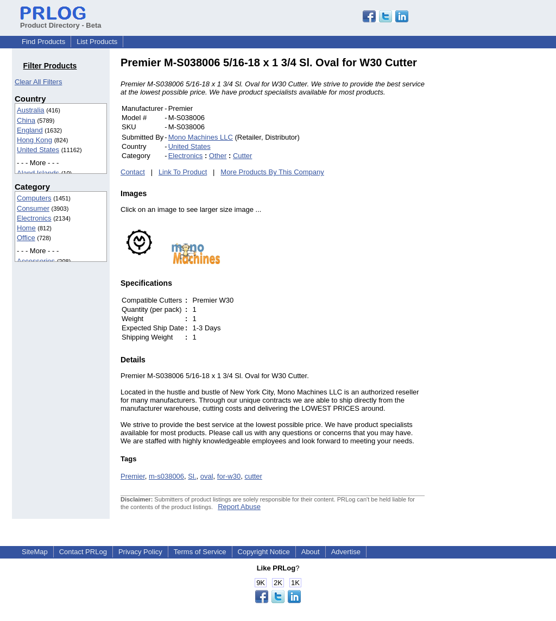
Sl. (192, 476)
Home (26, 228)
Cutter (242, 156)
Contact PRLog (83, 552)
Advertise (346, 552)
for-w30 (229, 476)
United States (38, 150)
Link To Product (183, 172)
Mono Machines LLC (200, 137)
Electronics (34, 218)
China (26, 120)
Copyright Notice (264, 552)
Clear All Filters (38, 82)
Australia (31, 110)
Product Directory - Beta (61, 21)
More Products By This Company (272, 172)
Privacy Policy (140, 552)
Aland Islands (38, 173)
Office (26, 238)
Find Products (43, 41)
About (310, 552)
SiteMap (35, 552)
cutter (253, 476)
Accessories (36, 261)
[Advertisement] (497, 219)
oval (206, 476)
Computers (34, 198)
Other (218, 156)
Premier (133, 476)
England (30, 130)
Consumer (33, 208)
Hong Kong (34, 140)
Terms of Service (200, 552)
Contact (133, 172)
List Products (97, 41)
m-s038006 (166, 476)
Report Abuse (239, 507)
